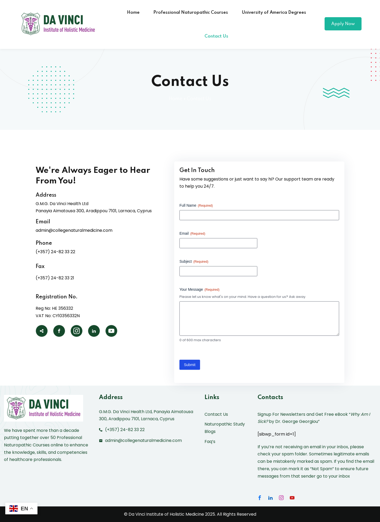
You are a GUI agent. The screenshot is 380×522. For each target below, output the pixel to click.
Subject (193, 261)
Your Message (199, 289)
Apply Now (343, 24)
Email (192, 233)
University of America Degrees (274, 12)
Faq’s (210, 441)
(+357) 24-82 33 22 (55, 252)
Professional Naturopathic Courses (190, 12)
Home (133, 12)
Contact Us (216, 36)
